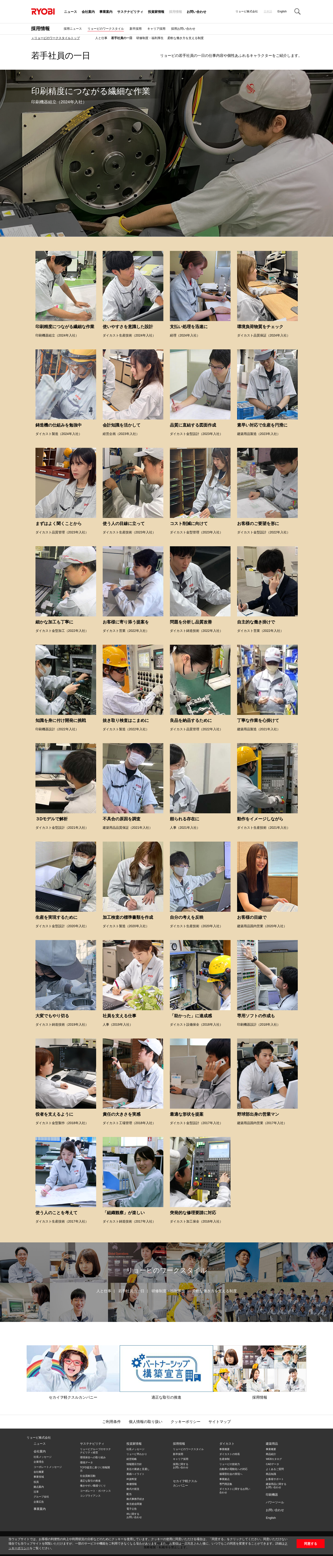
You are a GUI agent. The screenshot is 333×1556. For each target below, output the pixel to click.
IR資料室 (131, 1479)
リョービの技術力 (229, 1464)
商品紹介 (271, 1454)
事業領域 (39, 1476)
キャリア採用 (156, 28)
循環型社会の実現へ (230, 1474)
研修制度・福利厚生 (150, 38)
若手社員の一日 (121, 38)
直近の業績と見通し (138, 1469)
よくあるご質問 (275, 1469)
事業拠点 (224, 1479)
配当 (129, 1494)
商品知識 (271, 1474)
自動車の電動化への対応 (233, 1469)
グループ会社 (41, 1496)
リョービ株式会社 (39, 1437)
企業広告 (39, 1501)
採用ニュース (73, 28)
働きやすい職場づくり (93, 1485)
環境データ (86, 1462)
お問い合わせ (196, 12)
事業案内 (105, 12)
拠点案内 (39, 1486)
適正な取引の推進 (166, 1372)
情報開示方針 (134, 1464)
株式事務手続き (135, 1499)
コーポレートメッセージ (48, 1467)
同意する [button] (310, 1543)
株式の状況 (132, 1488)
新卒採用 (136, 28)
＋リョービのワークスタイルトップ (55, 38)
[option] (166, 153)
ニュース (70, 12)
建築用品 (272, 1443)
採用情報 (175, 12)
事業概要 (224, 1449)
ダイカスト (227, 1443)
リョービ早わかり (136, 1454)
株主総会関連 (134, 1503)
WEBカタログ (274, 1459)
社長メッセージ (43, 1456)
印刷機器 (272, 1494)
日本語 (268, 11)
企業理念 (39, 1461)
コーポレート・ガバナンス (95, 1490)
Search (297, 11)
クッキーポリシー (185, 1422)
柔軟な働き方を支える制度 (185, 38)
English (282, 11)
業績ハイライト (135, 1474)
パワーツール (275, 1502)
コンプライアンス (90, 1495)
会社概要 (39, 1471)
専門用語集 (225, 1484)
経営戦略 (131, 1459)
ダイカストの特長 (229, 1454)
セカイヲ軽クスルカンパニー (73, 1372)
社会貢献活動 (87, 1475)
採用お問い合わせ (183, 28)
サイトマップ (219, 1422)
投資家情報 (156, 12)
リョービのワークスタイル (106, 28)
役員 (36, 1481)
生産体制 (224, 1459)
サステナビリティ (130, 12)
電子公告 (131, 1508)
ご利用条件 (111, 1422)
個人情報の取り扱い (145, 1422)
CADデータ (272, 1464)
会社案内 (88, 12)
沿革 (36, 1491)
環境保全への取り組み (93, 1457)
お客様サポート (275, 1479)
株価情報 (131, 1484)
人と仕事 (101, 38)
